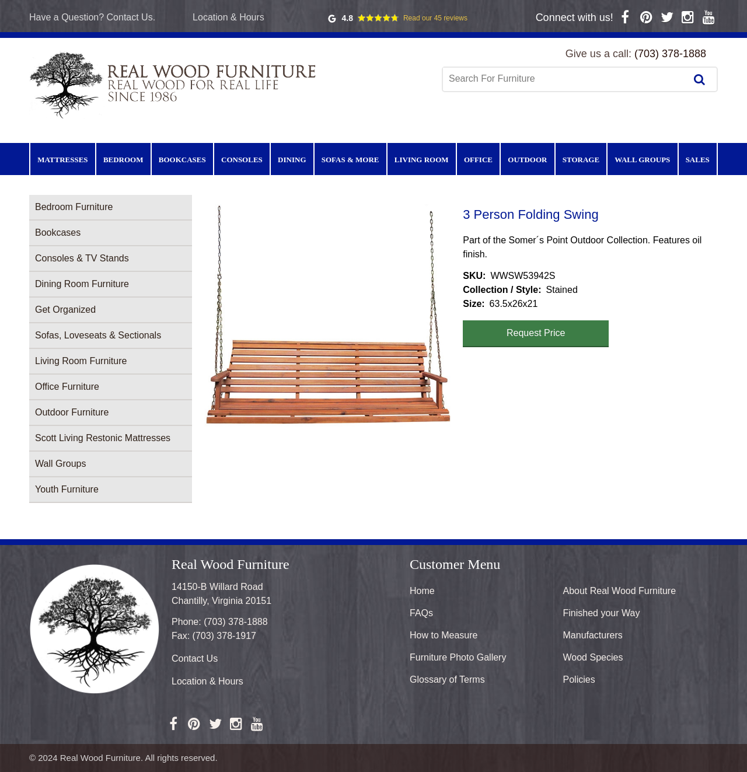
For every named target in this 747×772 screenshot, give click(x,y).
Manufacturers (593, 635)
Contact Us (195, 658)
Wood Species (593, 657)
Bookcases (58, 232)
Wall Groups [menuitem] (642, 159)
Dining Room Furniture (82, 284)
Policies (579, 679)
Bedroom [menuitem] (123, 159)
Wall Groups (60, 464)
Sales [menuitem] (698, 159)
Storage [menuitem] (581, 159)
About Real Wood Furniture (619, 591)
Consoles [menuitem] (242, 159)
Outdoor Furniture (72, 412)
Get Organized (65, 310)
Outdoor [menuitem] (527, 159)
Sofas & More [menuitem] (350, 159)
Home (422, 591)
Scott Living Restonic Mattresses (102, 438)
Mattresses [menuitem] (62, 159)
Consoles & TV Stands (82, 258)
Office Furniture (67, 387)
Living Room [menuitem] (422, 159)
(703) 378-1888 (670, 54)
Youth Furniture (67, 489)
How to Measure (444, 635)
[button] (327, 315)
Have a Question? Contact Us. (92, 17)
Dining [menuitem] (292, 159)
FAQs (421, 613)
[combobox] (565, 79)
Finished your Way (601, 613)
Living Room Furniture (81, 361)
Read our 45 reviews (435, 18)
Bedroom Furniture (74, 207)
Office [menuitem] (478, 159)
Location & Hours (228, 17)
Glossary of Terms (447, 679)
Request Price (536, 333)
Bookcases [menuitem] (182, 159)
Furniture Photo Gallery (458, 657)
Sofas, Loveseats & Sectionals (98, 335)
